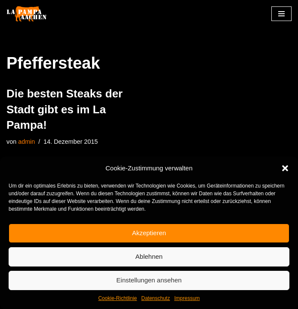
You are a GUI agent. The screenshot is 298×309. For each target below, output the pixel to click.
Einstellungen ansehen (149, 280)
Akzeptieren (149, 232)
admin (26, 141)
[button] (285, 168)
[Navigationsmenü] (281, 13)
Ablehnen (149, 256)
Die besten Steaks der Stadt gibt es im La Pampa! (64, 109)
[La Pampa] (32, 14)
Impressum (187, 298)
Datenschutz (155, 298)
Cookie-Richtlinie (117, 298)
